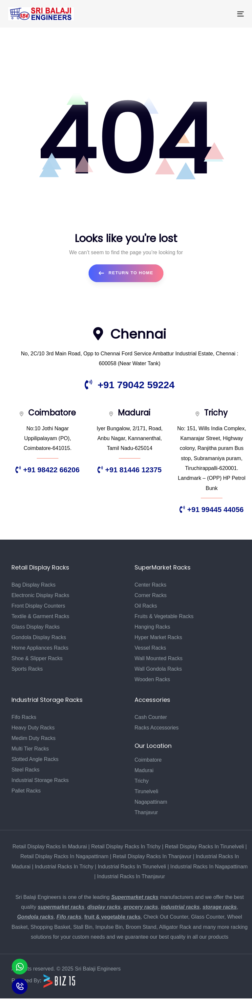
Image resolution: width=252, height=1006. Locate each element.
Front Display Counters (38, 606)
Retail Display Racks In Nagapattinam (64, 856)
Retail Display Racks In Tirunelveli (204, 846)
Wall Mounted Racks (158, 658)
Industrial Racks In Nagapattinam (209, 866)
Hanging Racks (152, 627)
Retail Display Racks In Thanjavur (152, 856)
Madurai (144, 770)
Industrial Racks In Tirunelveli (132, 866)
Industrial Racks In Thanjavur (131, 876)
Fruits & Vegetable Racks (164, 616)
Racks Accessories (156, 727)
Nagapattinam (151, 802)
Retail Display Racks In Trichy (126, 846)
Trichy (142, 781)
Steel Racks (25, 769)
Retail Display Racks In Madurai (49, 846)
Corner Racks (151, 595)
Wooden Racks (152, 679)
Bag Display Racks (33, 585)
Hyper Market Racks (158, 637)
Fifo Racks (23, 717)
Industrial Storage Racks (40, 780)
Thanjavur (146, 812)
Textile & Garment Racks (40, 616)
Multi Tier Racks (30, 748)
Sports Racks (27, 669)
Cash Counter (151, 717)
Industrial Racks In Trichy (64, 866)
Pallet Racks (26, 791)
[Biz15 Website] (59, 980)
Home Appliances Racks (39, 648)
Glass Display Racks (35, 627)
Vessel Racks (150, 648)
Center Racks (150, 585)
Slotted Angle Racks (34, 759)
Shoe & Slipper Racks (37, 658)
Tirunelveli (146, 791)
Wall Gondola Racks (158, 669)
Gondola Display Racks (38, 637)
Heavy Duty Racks (33, 727)
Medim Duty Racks (33, 738)
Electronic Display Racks (40, 595)
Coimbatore (148, 760)
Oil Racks (146, 606)
